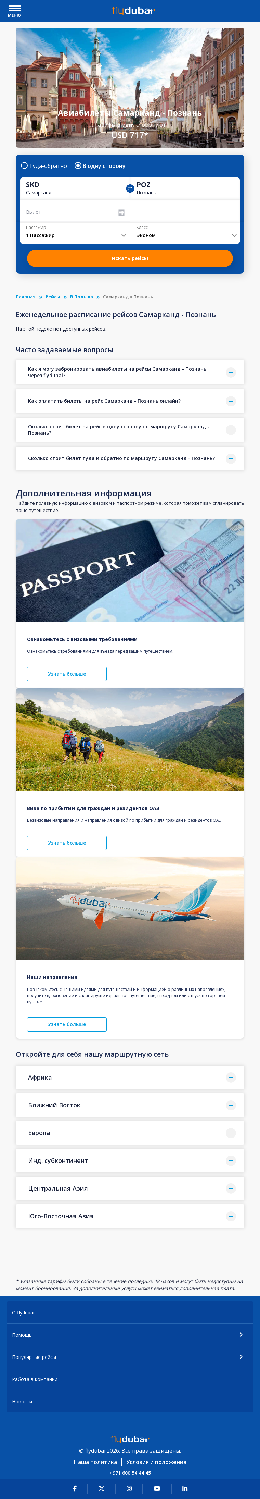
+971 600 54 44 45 (130, 1473)
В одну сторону (100, 166)
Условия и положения (156, 1462)
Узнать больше (67, 674)
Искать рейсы (130, 258)
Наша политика (95, 1462)
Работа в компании (34, 1379)
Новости (22, 1401)
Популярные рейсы (34, 1357)
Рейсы (53, 297)
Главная (26, 297)
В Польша (81, 297)
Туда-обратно (44, 166)
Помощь (22, 1334)
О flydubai (23, 1312)
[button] (130, 372)
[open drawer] (14, 9)
